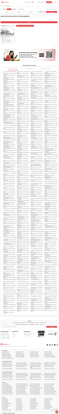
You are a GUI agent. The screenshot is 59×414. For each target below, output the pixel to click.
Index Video (41, 324)
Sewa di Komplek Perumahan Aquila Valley (9, 129)
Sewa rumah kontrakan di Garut (20, 390)
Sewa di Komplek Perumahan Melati (22, 287)
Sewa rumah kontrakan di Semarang (49, 392)
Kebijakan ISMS (25, 346)
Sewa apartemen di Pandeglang (6, 355)
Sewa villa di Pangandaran (5, 406)
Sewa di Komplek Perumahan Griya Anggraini (9, 252)
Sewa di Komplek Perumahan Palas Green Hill (51, 200)
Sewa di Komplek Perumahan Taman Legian (37, 181)
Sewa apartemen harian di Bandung (21, 362)
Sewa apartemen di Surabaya (5, 338)
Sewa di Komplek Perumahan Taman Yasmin (37, 158)
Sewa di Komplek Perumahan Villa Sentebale (23, 273)
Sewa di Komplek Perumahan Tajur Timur (36, 279)
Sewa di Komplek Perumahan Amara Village (51, 285)
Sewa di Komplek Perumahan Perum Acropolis (9, 123)
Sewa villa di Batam (4, 401)
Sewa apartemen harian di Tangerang (49, 362)
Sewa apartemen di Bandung (5, 334)
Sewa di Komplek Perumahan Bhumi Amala (37, 206)
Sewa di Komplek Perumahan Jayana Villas (51, 229)
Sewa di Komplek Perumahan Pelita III (8, 308)
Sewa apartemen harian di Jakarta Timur (8, 365)
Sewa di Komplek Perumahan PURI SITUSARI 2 (51, 227)
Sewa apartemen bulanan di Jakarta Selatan (36, 374)
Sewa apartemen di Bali (4, 333)
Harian (4, 9)
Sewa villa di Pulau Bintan (19, 406)
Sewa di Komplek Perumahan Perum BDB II (9, 133)
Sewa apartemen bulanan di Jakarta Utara (22, 374)
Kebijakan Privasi (12, 346)
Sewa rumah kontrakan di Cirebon (7, 390)
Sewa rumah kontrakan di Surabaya (35, 385)
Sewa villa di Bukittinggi (5, 402)
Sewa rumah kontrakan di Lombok (49, 390)
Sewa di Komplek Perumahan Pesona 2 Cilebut (51, 221)
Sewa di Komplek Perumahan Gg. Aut (8, 158)
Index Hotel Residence (32, 324)
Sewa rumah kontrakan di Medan (34, 391)
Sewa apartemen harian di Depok (49, 365)
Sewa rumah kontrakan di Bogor (6, 386)
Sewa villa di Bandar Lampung (48, 398)
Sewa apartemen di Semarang (34, 355)
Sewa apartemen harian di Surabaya (35, 362)
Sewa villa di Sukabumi (19, 408)
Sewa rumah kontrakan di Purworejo (21, 392)
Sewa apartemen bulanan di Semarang (35, 379)
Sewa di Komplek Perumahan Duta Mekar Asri (51, 96)
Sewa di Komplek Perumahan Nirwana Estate (9, 171)
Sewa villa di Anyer (4, 398)
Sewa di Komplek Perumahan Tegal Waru (36, 281)
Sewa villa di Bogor (46, 401)
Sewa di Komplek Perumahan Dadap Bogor (51, 262)
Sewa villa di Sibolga (33, 407)
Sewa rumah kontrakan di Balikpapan (7, 387)
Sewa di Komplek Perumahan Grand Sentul (37, 77)
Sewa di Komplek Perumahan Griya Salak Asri (37, 285)
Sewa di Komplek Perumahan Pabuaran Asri (9, 200)
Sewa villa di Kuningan (19, 403)
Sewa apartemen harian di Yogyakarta (21, 368)
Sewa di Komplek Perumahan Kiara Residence (9, 237)
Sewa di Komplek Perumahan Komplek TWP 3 (37, 196)
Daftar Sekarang (51, 326)
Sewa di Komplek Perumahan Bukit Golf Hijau (23, 77)
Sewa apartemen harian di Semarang (35, 368)
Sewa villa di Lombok (47, 403)
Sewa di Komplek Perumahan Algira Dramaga (9, 125)
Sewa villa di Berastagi (33, 401)
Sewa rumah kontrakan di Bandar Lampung (36, 387)
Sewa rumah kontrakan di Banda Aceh (21, 387)
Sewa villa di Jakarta (47, 402)
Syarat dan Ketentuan (19, 346)
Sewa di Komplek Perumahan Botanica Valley (51, 273)
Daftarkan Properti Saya (40, 2)
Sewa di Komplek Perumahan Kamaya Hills (37, 248)
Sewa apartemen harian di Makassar (7, 368)
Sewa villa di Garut (18, 402)
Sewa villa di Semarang (19, 407)
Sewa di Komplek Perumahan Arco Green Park (51, 156)
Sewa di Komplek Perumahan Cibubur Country (51, 179)
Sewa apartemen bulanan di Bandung (21, 373)
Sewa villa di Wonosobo (47, 408)
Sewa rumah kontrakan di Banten (49, 387)
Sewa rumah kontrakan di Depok (6, 385)
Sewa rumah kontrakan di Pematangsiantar (50, 391)
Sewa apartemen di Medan (48, 354)
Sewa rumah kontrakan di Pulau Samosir (7, 392)
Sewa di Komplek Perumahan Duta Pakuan (51, 83)
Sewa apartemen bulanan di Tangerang (49, 373)
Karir (13, 337)
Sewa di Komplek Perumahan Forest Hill (8, 185)
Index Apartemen (31, 322)
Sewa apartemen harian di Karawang (49, 368)
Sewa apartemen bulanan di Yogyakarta (21, 379)
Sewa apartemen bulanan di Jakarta (7, 373)
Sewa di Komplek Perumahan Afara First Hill (37, 150)
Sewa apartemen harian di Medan (7, 366)
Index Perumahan (25, 324)
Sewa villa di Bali (18, 398)
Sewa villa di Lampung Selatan (34, 403)
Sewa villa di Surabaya (33, 408)
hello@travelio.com (27, 334)
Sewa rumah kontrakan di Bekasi (48, 385)
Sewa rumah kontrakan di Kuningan (35, 390)
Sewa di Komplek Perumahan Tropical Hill (9, 210)
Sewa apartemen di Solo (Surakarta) (49, 355)
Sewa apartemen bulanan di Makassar (7, 379)
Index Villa (37, 324)
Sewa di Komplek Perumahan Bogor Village (51, 210)
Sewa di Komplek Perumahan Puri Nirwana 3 (51, 183)
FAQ (13, 333)
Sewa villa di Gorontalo (33, 402)
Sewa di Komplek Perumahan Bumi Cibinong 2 (23, 252)
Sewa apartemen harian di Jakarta (7, 362)
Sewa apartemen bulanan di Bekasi (7, 374)
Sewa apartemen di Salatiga (20, 355)
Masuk (55, 2)
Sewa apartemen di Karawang (6, 354)
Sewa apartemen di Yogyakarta (5, 337)
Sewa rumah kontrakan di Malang (21, 391)
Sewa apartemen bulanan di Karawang (49, 379)
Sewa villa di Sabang (5, 407)
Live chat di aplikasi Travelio (29, 333)
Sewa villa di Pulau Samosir (34, 406)
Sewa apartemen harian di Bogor (34, 365)
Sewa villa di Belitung (19, 401)
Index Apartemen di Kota (16, 322)
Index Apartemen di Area (24, 322)
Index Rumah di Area (19, 324)
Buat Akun (49, 2)
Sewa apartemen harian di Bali (20, 366)
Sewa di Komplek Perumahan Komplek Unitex (37, 169)
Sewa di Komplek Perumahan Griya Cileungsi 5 (9, 152)
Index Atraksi (37, 322)
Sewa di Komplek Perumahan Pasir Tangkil (23, 281)
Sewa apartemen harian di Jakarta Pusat (22, 365)
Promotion (14, 335)
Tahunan (14, 9)
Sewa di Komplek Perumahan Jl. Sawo (50, 310)
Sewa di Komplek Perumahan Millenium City (37, 177)
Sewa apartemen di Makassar (20, 354)
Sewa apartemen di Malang (34, 354)
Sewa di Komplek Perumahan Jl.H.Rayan (36, 296)
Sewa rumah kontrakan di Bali (48, 386)
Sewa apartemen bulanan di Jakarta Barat (50, 374)
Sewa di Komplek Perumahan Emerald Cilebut (37, 98)
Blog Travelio (14, 334)
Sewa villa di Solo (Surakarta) (48, 407)
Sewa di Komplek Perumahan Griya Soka (36, 154)
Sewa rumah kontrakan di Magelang (7, 391)
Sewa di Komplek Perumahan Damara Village (23, 283)
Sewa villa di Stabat (4, 408)
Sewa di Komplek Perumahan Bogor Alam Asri (9, 279)
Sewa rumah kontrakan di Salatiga (35, 392)
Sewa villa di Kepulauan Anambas (6, 403)
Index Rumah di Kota (43, 322)
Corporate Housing (27, 2)
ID (33, 2)
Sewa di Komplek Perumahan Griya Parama (23, 300)
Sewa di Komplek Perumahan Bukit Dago (9, 181)
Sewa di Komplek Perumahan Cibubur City (23, 85)
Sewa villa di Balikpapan (33, 398)
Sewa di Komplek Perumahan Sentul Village (37, 246)
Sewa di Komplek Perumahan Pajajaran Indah (37, 171)
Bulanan (9, 9)
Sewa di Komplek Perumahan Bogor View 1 (37, 81)
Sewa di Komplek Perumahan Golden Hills (23, 279)
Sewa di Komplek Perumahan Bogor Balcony (51, 171)
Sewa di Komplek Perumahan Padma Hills (23, 285)
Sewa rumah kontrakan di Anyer (34, 386)
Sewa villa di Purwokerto (47, 406)
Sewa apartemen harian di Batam (49, 366)
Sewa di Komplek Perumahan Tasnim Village (37, 235)
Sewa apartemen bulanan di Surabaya (35, 373)
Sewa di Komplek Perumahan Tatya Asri (50, 102)
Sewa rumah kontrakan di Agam (20, 386)
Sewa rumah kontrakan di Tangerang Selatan (22, 385)
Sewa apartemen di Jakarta (5, 335)
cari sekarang (51, 11)
